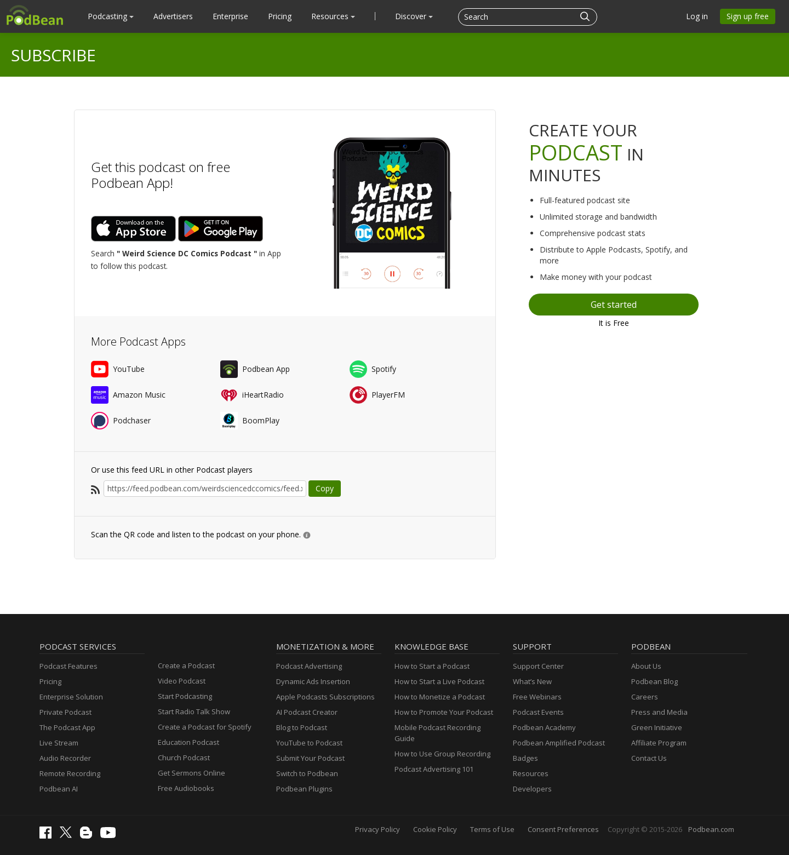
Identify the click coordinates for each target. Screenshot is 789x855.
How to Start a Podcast (432, 666)
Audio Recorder (65, 758)
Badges (525, 758)
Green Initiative (656, 727)
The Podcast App (67, 727)
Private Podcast (65, 712)
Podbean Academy (544, 727)
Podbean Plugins (304, 789)
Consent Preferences (563, 829)
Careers (644, 697)
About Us (646, 666)
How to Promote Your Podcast (444, 712)
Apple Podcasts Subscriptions (325, 697)
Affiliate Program (659, 743)
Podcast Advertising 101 (434, 769)
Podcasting (111, 16)
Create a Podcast (186, 665)
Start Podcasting (185, 696)
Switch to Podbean (307, 773)
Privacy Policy (377, 829)
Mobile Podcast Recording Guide (438, 732)
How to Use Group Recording (442, 754)
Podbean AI (58, 789)
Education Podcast (188, 742)
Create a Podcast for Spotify (204, 727)
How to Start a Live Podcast (439, 681)
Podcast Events (538, 712)
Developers (532, 789)
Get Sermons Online (191, 773)
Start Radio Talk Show (194, 711)
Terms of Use (492, 829)
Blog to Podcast (301, 727)
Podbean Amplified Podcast (559, 743)
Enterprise (230, 16)
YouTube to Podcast (309, 743)
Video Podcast (181, 681)
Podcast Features (68, 666)
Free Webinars (537, 697)
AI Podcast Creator (307, 712)
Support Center (538, 666)
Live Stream (58, 743)
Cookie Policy (435, 829)
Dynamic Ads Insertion (313, 681)
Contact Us (649, 758)
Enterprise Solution (71, 697)
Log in (697, 16)
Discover (414, 16)
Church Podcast (184, 757)
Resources (333, 16)
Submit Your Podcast (310, 758)
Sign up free (748, 16)
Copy (325, 488)
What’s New (532, 681)
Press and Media (659, 712)
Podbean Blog (654, 681)
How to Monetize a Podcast (440, 697)
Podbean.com (711, 829)
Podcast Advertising (309, 666)
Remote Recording (69, 773)
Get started (614, 305)
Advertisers (173, 16)
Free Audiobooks (186, 788)
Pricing (279, 16)
